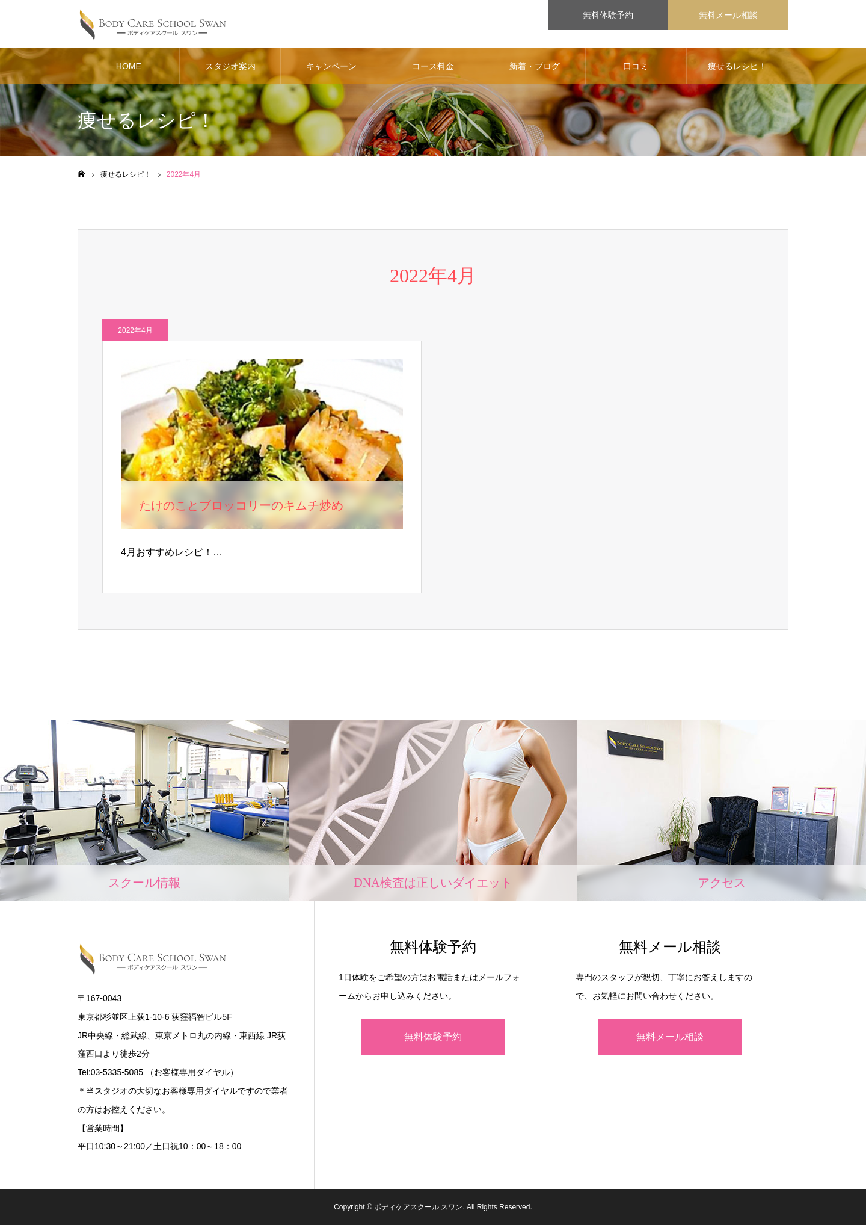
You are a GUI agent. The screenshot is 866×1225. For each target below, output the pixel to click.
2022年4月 (135, 330)
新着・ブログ (534, 66)
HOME (128, 66)
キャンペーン (331, 66)
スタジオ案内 (230, 66)
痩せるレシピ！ (737, 66)
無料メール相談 (670, 1037)
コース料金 (433, 66)
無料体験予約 (433, 1037)
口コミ (635, 66)
